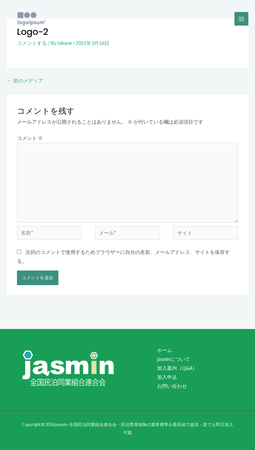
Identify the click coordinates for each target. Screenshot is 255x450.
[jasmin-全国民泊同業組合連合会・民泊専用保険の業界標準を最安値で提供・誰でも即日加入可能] (31, 19)
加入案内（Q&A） (177, 368)
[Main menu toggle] (241, 19)
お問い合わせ (172, 386)
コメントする (32, 43)
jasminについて (173, 359)
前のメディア (25, 80)
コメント (30, 138)
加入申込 (167, 377)
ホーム (164, 350)
